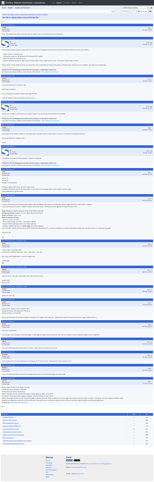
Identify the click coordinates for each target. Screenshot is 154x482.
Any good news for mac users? (11, 429)
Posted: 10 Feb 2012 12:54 (8, 38)
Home (48, 460)
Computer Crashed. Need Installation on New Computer (17, 440)
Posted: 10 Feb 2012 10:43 (8, 25)
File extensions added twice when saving (13, 443)
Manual (74, 3)
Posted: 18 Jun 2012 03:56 (8, 321)
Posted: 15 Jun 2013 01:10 (8, 338)
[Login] (118, 11)
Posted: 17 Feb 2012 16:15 (8, 124)
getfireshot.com (79, 473)
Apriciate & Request (8, 417)
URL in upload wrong (8, 437)
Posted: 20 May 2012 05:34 (8, 240)
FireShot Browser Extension (34, 14)
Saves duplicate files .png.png (10, 423)
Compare (66, 3)
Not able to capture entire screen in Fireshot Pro (20, 17)
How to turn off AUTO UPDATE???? (12, 426)
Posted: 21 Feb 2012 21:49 (8, 146)
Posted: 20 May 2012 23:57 (8, 267)
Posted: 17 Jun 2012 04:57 (8, 299)
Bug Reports (45, 14)
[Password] (134, 11)
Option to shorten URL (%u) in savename (13, 434)
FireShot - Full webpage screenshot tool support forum (15, 14)
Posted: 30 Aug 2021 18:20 (8, 365)
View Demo (50, 475)
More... (48, 477)
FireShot (23, 2)
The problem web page (12, 219)
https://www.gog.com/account (19, 402)
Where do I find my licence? (10, 420)
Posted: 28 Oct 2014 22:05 (7, 352)
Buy (53, 3)
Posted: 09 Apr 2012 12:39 (7, 169)
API (47, 472)
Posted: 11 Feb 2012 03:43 (8, 76)
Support (59, 3)
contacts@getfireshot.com (79, 467)
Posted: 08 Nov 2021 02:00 (8, 378)
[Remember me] (139, 11)
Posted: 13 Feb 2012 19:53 (8, 102)
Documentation (51, 470)
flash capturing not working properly (12, 431)
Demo (80, 3)
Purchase (49, 463)
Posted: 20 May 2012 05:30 (8, 195)
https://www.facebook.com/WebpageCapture (99, 463)
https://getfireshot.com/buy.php (50, 72)
